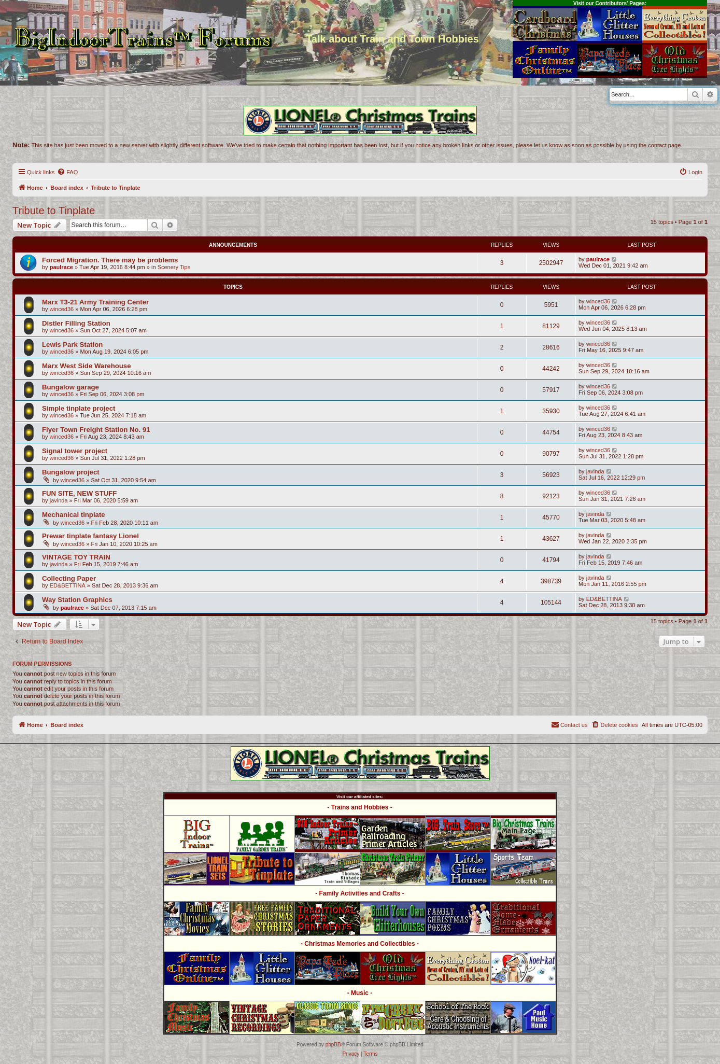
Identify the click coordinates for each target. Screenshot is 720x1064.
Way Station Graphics (77, 600)
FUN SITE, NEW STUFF (79, 493)
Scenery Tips (174, 267)
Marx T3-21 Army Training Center (95, 302)
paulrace (61, 267)
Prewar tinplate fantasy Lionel (90, 536)
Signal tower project (74, 451)
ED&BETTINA (68, 585)
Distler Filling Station (76, 323)
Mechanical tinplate (73, 515)
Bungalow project (71, 472)
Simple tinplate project (78, 408)
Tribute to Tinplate (53, 210)
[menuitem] (67, 172)
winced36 (62, 309)
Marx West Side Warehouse (86, 366)
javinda (595, 471)
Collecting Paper (69, 578)
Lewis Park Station (72, 344)
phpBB (333, 1044)
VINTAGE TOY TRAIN (76, 557)
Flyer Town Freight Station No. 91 (96, 429)
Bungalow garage (70, 387)
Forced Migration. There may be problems (110, 260)
